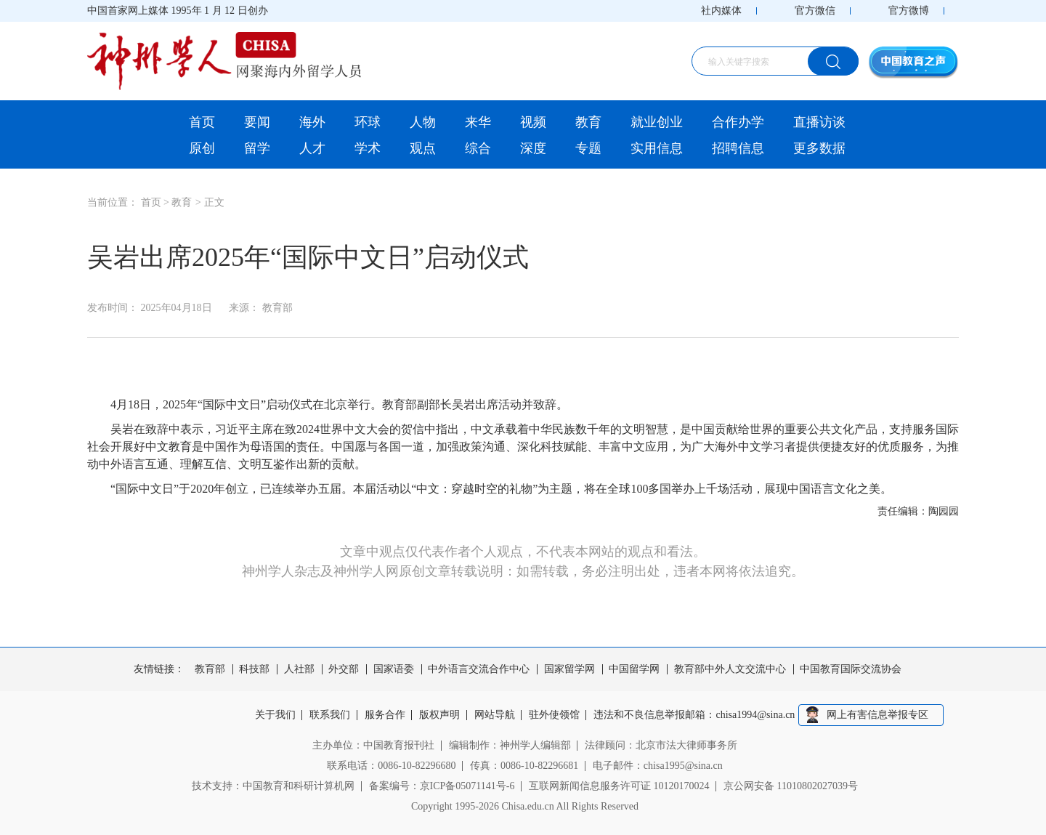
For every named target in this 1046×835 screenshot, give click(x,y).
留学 (257, 148)
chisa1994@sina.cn (755, 715)
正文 (214, 202)
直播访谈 (819, 122)
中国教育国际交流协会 (850, 669)
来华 (478, 122)
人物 (423, 122)
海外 (312, 122)
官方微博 (908, 10)
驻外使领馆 (554, 715)
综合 (478, 148)
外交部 (343, 669)
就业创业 (657, 122)
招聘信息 (738, 148)
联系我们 (329, 715)
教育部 (210, 669)
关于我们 (275, 715)
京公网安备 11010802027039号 (790, 785)
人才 (312, 148)
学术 (367, 148)
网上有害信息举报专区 (877, 714)
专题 (588, 148)
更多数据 (819, 148)
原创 (202, 148)
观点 (423, 148)
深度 (533, 148)
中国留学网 (634, 669)
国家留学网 (569, 669)
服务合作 (385, 715)
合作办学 (738, 122)
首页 (202, 122)
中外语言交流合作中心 (479, 669)
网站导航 (494, 715)
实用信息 (657, 148)
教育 (588, 122)
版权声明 (439, 715)
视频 (533, 122)
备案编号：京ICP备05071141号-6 (442, 785)
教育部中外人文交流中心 (730, 669)
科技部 (254, 669)
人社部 (299, 669)
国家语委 (393, 669)
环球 (367, 122)
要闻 (257, 122)
